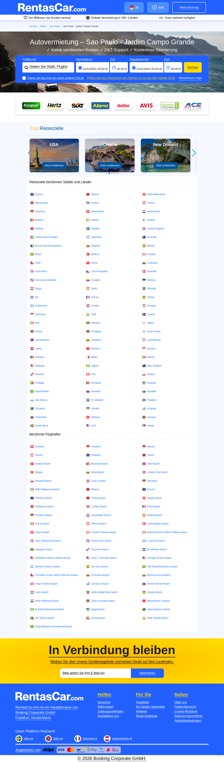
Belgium (37, 220)
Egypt (35, 288)
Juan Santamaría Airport (45, 540)
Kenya (36, 331)
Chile (35, 262)
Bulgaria (93, 245)
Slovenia (93, 391)
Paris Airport (151, 506)
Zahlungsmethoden (111, 711)
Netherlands (151, 211)
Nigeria (92, 365)
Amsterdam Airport (98, 515)
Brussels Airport (97, 463)
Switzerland (95, 211)
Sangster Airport (41, 549)
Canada (149, 254)
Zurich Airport (39, 532)
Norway (36, 228)
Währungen (105, 706)
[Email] (95, 673)
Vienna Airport (96, 523)
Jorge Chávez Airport (43, 583)
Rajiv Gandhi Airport (155, 618)
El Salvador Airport (154, 549)
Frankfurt (93, 446)
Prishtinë (93, 455)
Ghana (148, 297)
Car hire (33, 26)
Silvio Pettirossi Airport (44, 600)
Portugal (37, 382)
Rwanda (149, 382)
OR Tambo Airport (42, 618)
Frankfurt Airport (41, 515)
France (92, 297)
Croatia (92, 305)
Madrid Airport (152, 515)
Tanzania (37, 408)
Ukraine (92, 408)
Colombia (149, 262)
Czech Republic (97, 271)
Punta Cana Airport (98, 540)
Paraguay (93, 331)
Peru (91, 374)
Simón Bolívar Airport (156, 583)
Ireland (92, 220)
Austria (148, 202)
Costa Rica (38, 271)
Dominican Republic (43, 280)
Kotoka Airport (152, 592)
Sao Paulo (55, 26)
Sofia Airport (95, 472)
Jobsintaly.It (90, 738)
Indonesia (38, 314)
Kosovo (36, 194)
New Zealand (151, 365)
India (91, 314)
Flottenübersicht (185, 706)
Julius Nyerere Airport (156, 609)
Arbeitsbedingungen (187, 720)
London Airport (96, 506)
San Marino (38, 400)
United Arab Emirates (44, 237)
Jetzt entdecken (56, 165)
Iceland (148, 314)
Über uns (180, 702)
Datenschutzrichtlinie (188, 716)
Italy (34, 322)
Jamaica (93, 322)
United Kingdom (153, 228)
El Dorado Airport (97, 575)
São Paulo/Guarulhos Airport (160, 566)
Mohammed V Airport (156, 600)
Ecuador (93, 280)
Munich (148, 446)
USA (91, 425)
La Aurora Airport (153, 540)
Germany (37, 211)
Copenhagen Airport (155, 523)
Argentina (93, 237)
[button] (106, 173)
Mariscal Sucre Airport (156, 575)
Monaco (149, 348)
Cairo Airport (39, 592)
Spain (91, 288)
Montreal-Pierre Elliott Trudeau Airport (164, 532)
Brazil (43, 26)
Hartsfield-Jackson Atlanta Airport (50, 557)
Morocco (93, 348)
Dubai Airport (95, 618)
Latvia (36, 348)
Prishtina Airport (41, 498)
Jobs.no (58, 738)
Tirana (148, 455)
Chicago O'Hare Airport (157, 557)
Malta (91, 357)
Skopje (36, 472)
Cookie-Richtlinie (185, 711)
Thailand (149, 400)
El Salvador (94, 400)
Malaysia (37, 365)
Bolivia (148, 245)
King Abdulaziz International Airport (51, 626)
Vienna (36, 455)
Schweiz (37, 446)
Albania (92, 194)
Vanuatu (149, 417)
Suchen (192, 67)
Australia (149, 237)
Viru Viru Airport (97, 566)
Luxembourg (151, 339)
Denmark (149, 271)
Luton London (96, 480)
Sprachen (104, 702)
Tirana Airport (95, 498)
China (91, 262)
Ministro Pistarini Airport (45, 566)
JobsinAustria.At (122, 738)
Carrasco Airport (97, 583)
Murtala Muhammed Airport (47, 609)
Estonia (148, 280)
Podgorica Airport (41, 506)
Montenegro (39, 202)
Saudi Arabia (39, 391)
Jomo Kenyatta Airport (100, 600)
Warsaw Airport (40, 480)
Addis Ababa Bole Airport (102, 592)
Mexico (148, 357)
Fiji (34, 297)
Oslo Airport (151, 463)
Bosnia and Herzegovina (45, 245)
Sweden (93, 228)
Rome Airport (39, 523)
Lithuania (93, 339)
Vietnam (93, 417)
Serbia (148, 425)
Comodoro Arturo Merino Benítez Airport (54, 575)
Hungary (149, 305)
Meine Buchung (189, 7)
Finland (148, 220)
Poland (148, 374)
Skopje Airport (152, 498)
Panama (37, 374)
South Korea (151, 331)
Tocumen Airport (97, 549)
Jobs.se (28, 738)
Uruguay (149, 408)
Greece (92, 202)
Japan (148, 322)
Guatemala (38, 305)
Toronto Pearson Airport (101, 532)
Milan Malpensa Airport (45, 489)
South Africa (39, 425)
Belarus (92, 254)
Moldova (37, 357)
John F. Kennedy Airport (101, 557)
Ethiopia (149, 288)
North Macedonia (153, 194)
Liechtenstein (39, 339)
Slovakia (149, 391)
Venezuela (38, 417)
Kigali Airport (95, 609)
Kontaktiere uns (108, 716)
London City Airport (155, 472)
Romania (93, 382)
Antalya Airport (40, 463)
